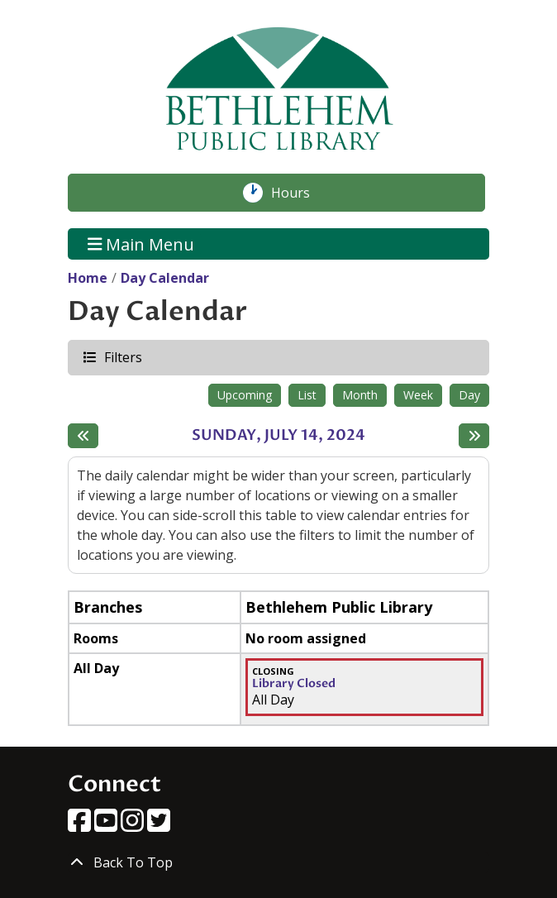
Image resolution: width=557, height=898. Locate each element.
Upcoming (244, 395)
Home (87, 278)
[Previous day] (83, 435)
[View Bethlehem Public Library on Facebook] (81, 825)
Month (360, 395)
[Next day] (474, 435)
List (307, 395)
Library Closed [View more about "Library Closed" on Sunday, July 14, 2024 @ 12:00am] (294, 684)
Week (418, 395)
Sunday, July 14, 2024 (278, 436)
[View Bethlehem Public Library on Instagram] (134, 825)
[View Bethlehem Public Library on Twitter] (158, 825)
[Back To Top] (278, 862)
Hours (299, 193)
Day (469, 395)
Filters (122, 356)
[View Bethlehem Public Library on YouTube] (107, 825)
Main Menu (141, 243)
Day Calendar (165, 278)
